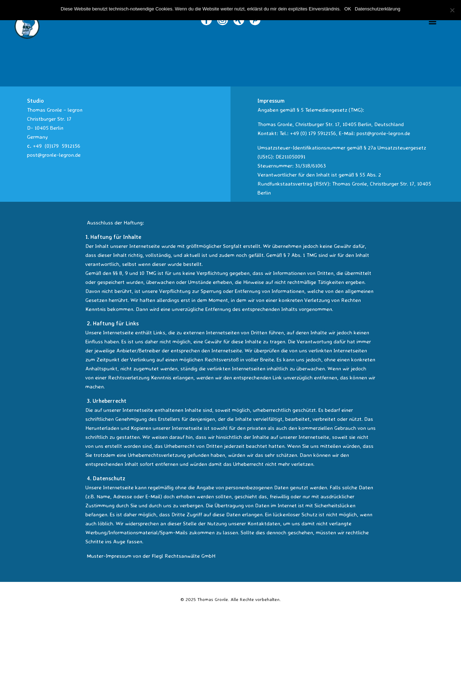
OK (347, 9)
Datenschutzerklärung (377, 9)
